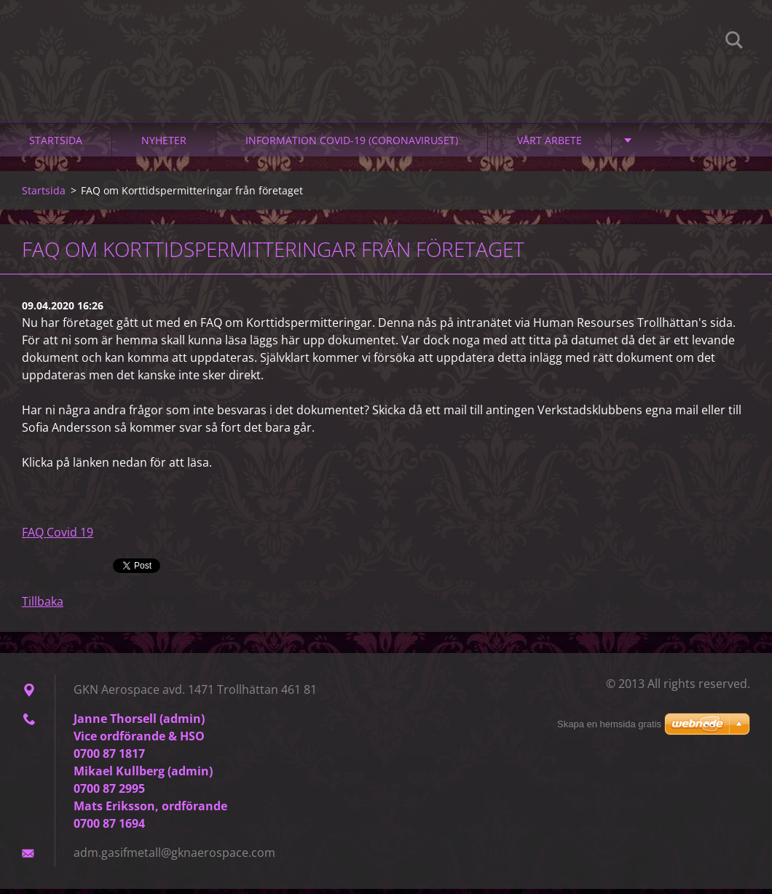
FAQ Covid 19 (57, 537)
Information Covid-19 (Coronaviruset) (351, 145)
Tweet (129, 569)
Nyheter (163, 145)
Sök (734, 42)
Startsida (55, 145)
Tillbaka (42, 606)
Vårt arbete (549, 145)
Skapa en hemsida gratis (609, 724)
